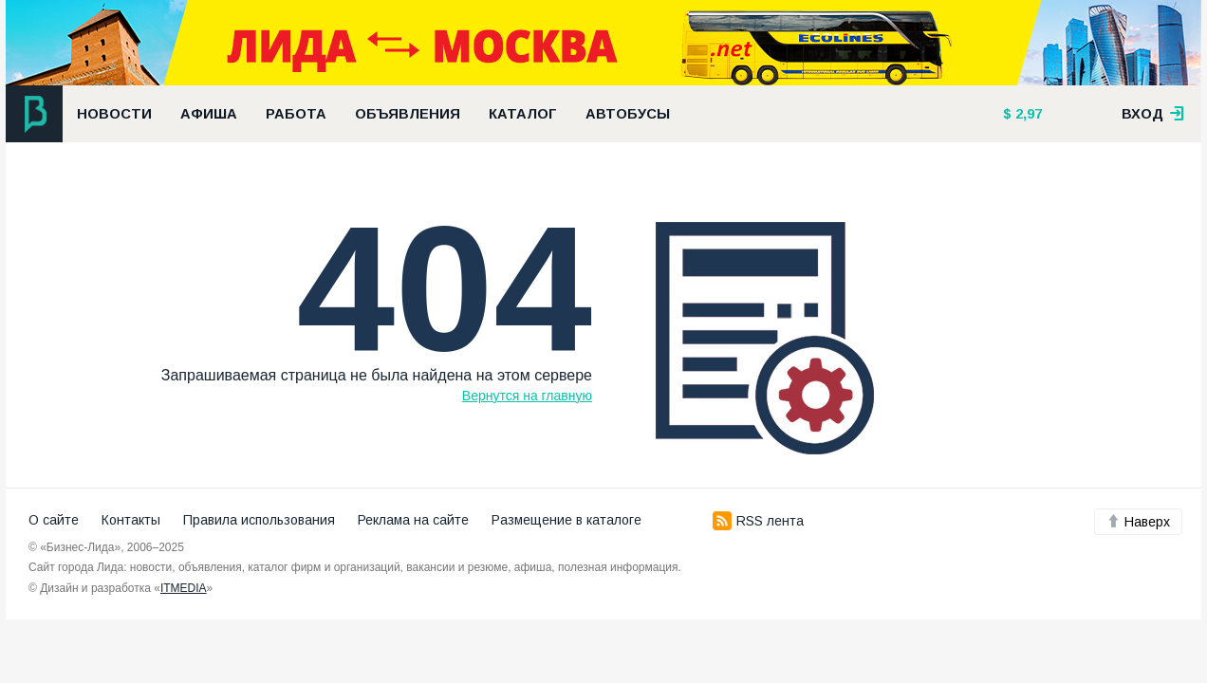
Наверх (1138, 521)
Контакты (131, 519)
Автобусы (627, 113)
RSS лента (758, 520)
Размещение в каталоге (566, 519)
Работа (296, 113)
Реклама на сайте (413, 519)
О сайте (53, 519)
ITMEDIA (183, 588)
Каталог (523, 113)
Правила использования (259, 519)
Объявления (407, 113)
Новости (114, 113)
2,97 (1027, 113)
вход (1153, 113)
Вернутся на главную (527, 395)
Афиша (208, 113)
